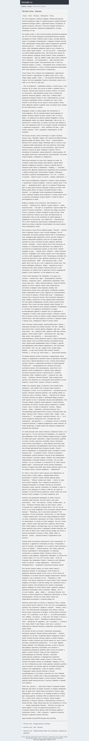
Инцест (25, 15)
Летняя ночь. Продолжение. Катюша (36, 724)
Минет (30, 15)
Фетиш (52, 15)
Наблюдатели (44, 15)
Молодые (36, 15)
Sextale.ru (26, 2)
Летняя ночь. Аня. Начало (33, 727)
